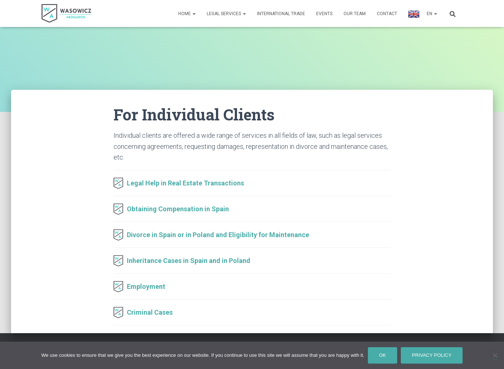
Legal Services (226, 13)
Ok (382, 355)
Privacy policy (431, 355)
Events (324, 13)
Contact (387, 13)
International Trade (281, 13)
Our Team (355, 13)
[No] (494, 355)
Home (187, 13)
